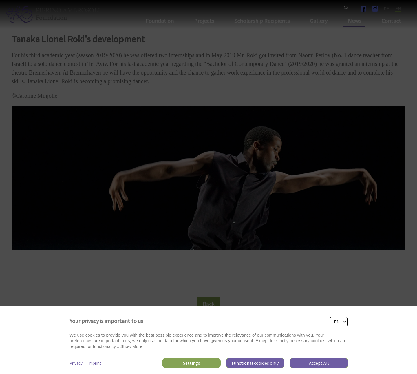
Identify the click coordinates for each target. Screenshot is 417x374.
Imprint (94, 363)
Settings (191, 363)
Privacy (76, 363)
